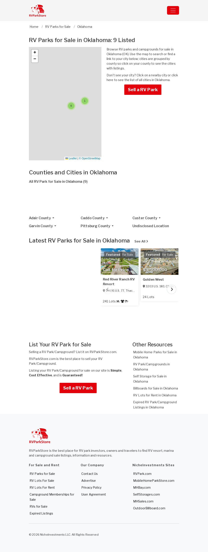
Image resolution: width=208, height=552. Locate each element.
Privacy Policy (91, 487)
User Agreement (93, 494)
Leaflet (71, 158)
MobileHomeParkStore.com (153, 480)
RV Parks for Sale (42, 473)
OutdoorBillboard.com (149, 508)
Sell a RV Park (143, 89)
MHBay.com (142, 487)
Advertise (88, 480)
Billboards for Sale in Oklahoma (155, 388)
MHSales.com (143, 501)
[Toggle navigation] (173, 10)
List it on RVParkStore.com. (96, 352)
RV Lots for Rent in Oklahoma (154, 395)
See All (141, 241)
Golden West (153, 279)
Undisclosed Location (150, 226)
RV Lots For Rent (42, 487)
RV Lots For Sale (42, 480)
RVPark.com (142, 473)
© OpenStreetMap (89, 158)
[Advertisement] (104, 201)
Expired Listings (41, 513)
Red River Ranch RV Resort (119, 281)
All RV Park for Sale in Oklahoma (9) (58, 182)
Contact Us (89, 473)
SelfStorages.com (146, 494)
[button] (84, 101)
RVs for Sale (38, 506)
